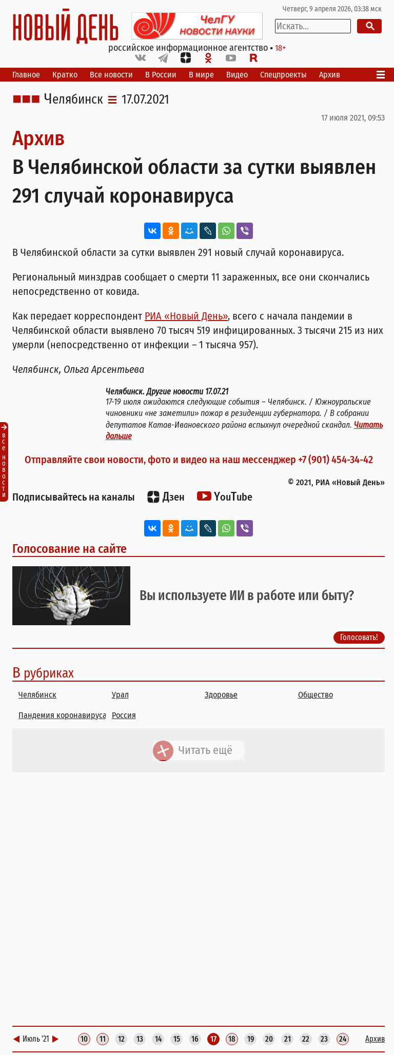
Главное (26, 74)
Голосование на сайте (69, 549)
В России (160, 74)
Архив (329, 74)
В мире (201, 74)
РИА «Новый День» (186, 316)
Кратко (64, 74)
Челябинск (73, 99)
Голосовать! (359, 637)
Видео (237, 74)
